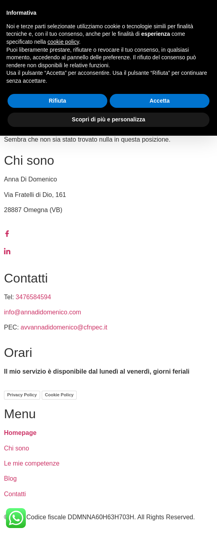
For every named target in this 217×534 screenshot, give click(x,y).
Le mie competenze (32, 463)
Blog (10, 478)
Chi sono (16, 448)
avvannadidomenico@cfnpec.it (64, 327)
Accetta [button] (159, 100)
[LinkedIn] (108, 251)
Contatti (15, 494)
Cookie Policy (59, 394)
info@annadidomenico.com (42, 312)
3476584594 (33, 297)
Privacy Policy (22, 394)
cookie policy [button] (63, 42)
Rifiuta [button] (57, 100)
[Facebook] (108, 233)
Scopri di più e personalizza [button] (108, 119)
